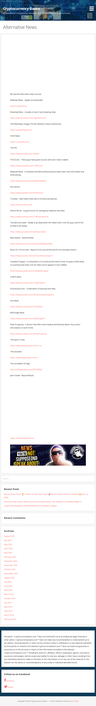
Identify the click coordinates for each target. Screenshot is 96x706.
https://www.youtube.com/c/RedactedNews (28, 181)
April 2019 (8, 611)
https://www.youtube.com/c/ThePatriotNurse (29, 216)
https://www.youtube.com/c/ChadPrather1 (28, 283)
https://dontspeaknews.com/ (22, 438)
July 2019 (8, 602)
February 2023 (10, 557)
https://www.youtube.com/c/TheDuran (26, 165)
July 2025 (8, 540)
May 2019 (8, 607)
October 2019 (9, 598)
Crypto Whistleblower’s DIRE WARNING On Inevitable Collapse (30, 506)
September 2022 (11, 573)
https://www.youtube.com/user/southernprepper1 (31, 255)
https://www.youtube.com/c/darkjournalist (28, 232)
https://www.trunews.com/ (21, 204)
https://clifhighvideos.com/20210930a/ (26, 369)
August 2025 (9, 536)
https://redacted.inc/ (18, 106)
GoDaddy (75, 701)
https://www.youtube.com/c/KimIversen (26, 193)
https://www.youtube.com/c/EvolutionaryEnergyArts (32, 294)
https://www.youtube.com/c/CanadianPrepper (29, 271)
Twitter (9, 686)
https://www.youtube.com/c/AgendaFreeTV (28, 118)
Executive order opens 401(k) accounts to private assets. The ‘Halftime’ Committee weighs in (43, 501)
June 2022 (8, 586)
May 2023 (8, 552)
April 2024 (8, 548)
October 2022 (9, 569)
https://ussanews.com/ (19, 142)
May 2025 (8, 544)
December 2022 (10, 561)
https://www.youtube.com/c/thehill (24, 153)
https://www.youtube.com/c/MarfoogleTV (27, 318)
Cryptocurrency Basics (21, 8)
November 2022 (11, 565)
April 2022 (8, 590)
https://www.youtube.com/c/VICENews (26, 306)
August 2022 (9, 577)
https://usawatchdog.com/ (21, 130)
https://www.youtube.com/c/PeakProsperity (28, 334)
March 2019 (9, 615)
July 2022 (8, 582)
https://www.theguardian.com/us (24, 357)
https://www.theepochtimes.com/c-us (25, 345)
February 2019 (10, 619)
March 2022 (9, 594)
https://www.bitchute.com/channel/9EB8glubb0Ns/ (31, 243)
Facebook (9, 680)
